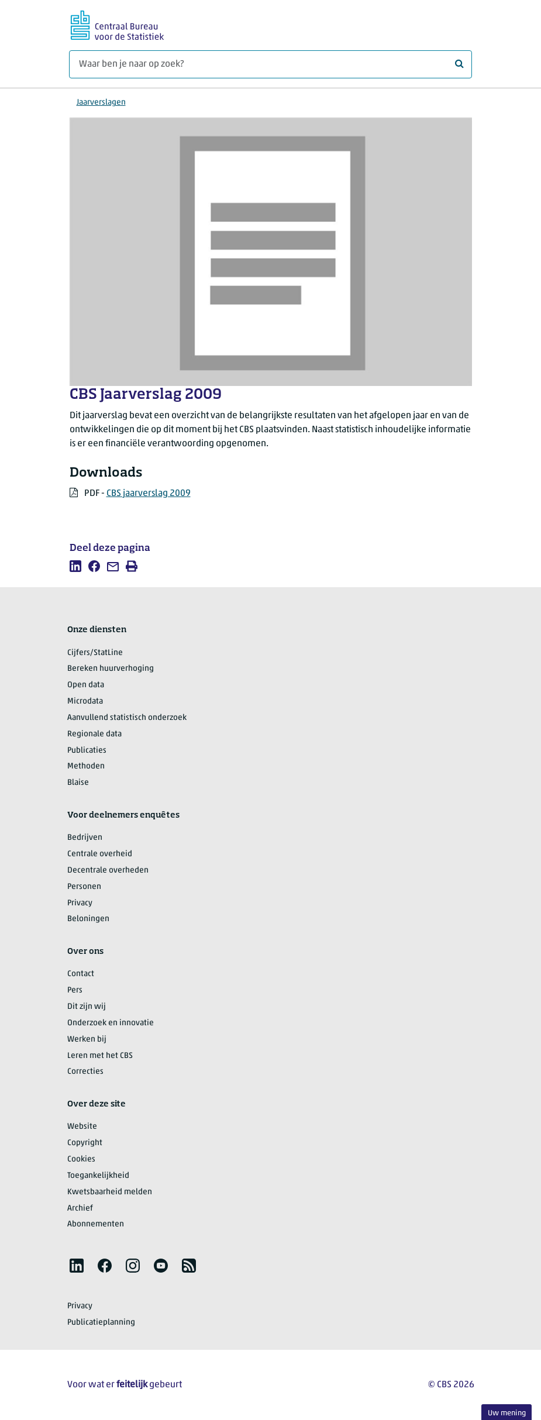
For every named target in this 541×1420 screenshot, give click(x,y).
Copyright (84, 1143)
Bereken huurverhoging (110, 669)
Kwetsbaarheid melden (109, 1192)
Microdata (85, 701)
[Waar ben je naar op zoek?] (270, 64)
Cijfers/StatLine (95, 653)
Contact (80, 974)
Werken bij (86, 1039)
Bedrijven (84, 838)
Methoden (86, 766)
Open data (85, 685)
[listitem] (75, 566)
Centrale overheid (99, 854)
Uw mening (507, 1413)
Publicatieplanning (101, 1322)
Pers (74, 990)
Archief (80, 1208)
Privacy (79, 903)
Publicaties (86, 750)
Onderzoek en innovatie (110, 1023)
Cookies (81, 1159)
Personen (84, 887)
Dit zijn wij (86, 1007)
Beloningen (88, 919)
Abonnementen (95, 1224)
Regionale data (94, 734)
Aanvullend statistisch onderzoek (127, 718)
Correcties (85, 1072)
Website (82, 1127)
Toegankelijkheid (98, 1176)
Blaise (78, 783)
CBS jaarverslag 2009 (148, 493)
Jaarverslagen (101, 102)
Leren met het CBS (100, 1056)
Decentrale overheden (108, 870)
